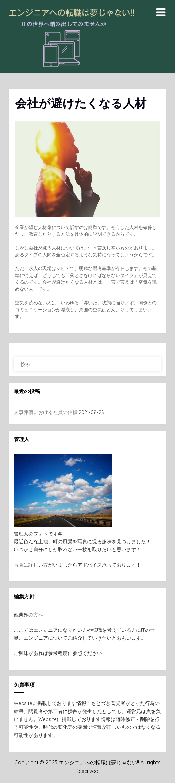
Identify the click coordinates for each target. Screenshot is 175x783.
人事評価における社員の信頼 (45, 412)
